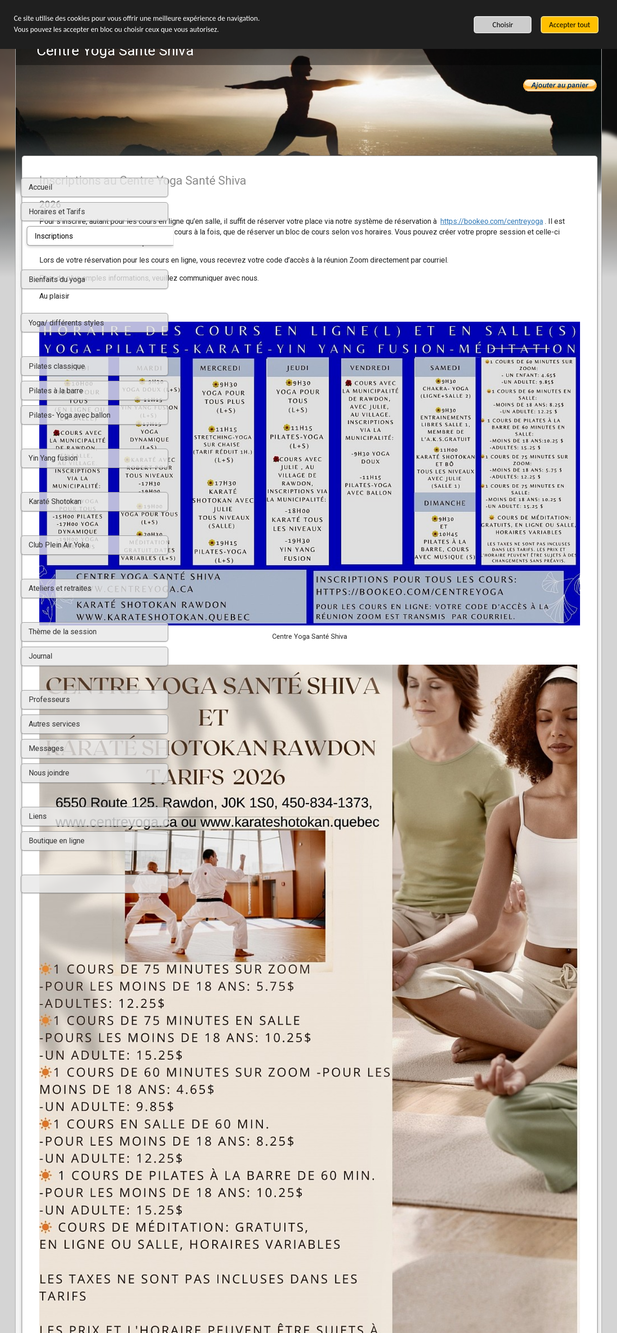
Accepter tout (569, 24)
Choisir (503, 24)
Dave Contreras (559, 1145)
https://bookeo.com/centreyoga (287, 232)
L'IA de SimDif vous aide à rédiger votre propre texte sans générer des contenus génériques (305, 1301)
